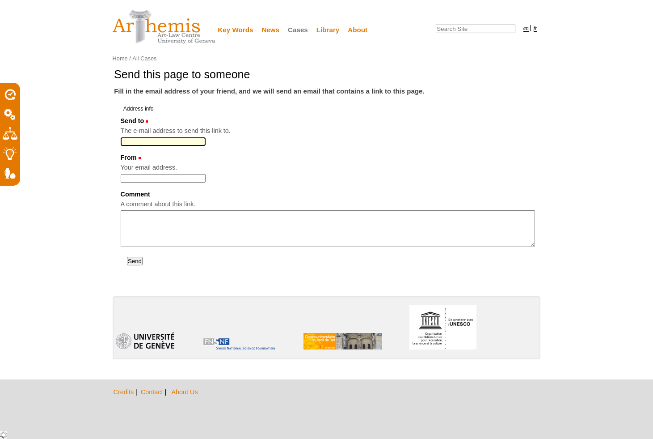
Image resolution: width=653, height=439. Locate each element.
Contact (153, 392)
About (357, 30)
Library (328, 30)
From (129, 157)
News (270, 30)
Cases (298, 30)
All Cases (144, 58)
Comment (135, 194)
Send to (132, 120)
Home (120, 58)
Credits (125, 392)
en (526, 28)
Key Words (235, 30)
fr (536, 28)
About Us (184, 392)
